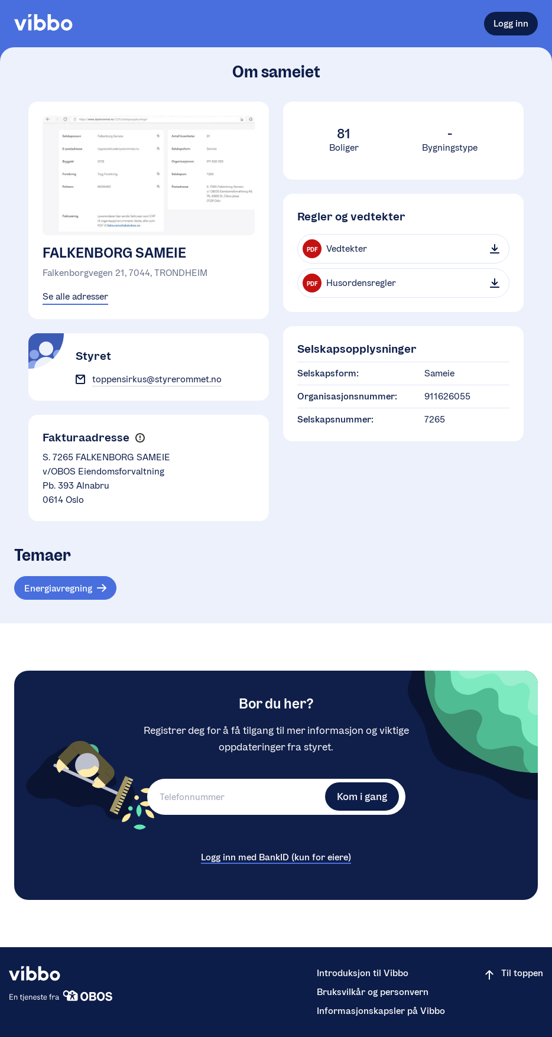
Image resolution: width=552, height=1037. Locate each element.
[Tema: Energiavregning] (65, 588)
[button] (139, 438)
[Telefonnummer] (234, 797)
